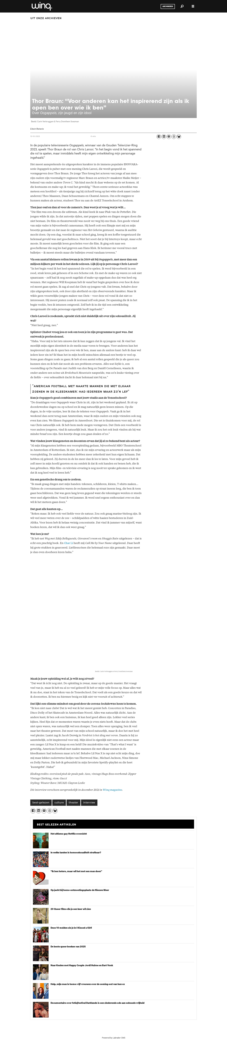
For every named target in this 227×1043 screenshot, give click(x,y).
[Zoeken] (182, 6)
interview (89, 803)
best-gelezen (40, 803)
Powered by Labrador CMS (113, 1038)
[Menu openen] (193, 6)
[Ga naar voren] (41, 6)
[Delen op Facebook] (158, 136)
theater (73, 803)
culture (59, 803)
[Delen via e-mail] (168, 136)
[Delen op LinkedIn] (163, 136)
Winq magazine (112, 790)
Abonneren (167, 6)
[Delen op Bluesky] (178, 136)
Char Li (68, 543)
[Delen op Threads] (173, 136)
